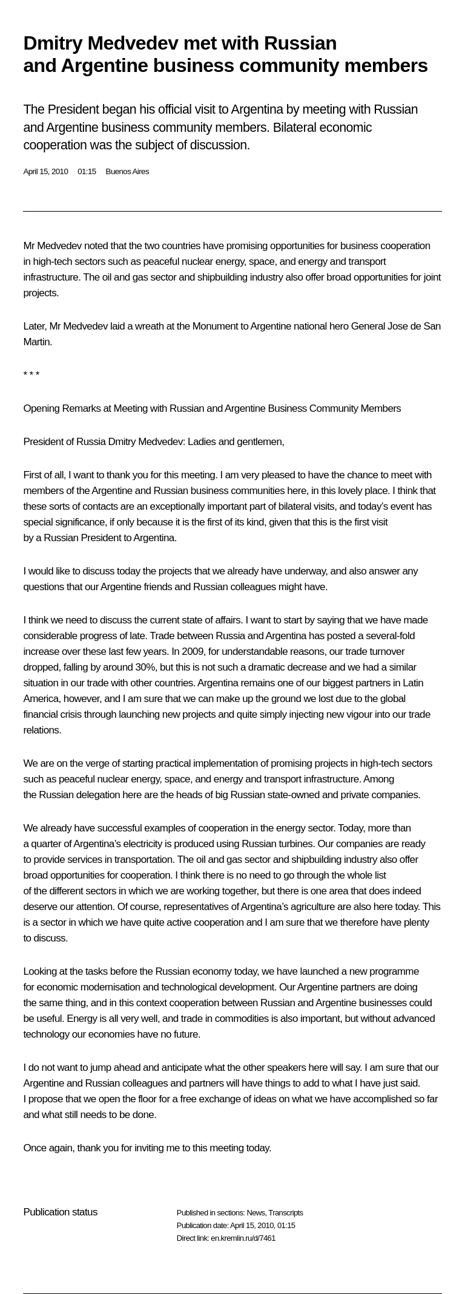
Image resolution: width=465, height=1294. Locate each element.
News (255, 1212)
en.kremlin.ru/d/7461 (243, 1238)
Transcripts (285, 1212)
